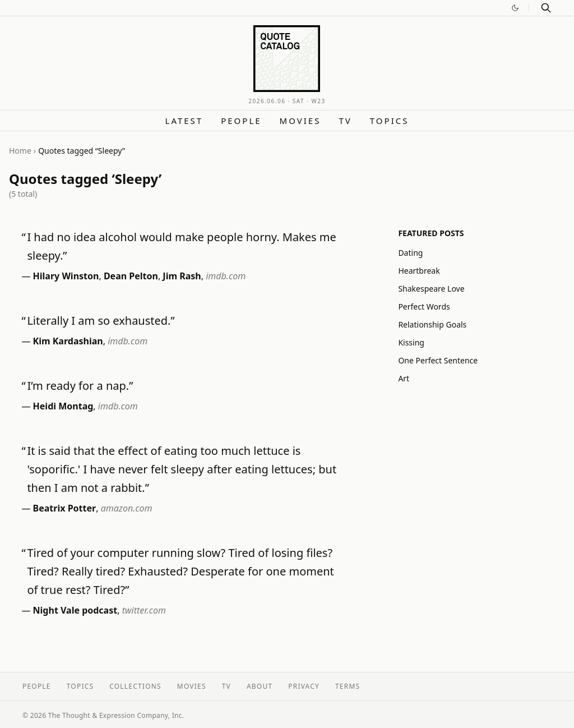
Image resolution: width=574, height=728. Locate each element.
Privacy (304, 686)
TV (345, 120)
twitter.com (144, 610)
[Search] (546, 7)
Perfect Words (424, 306)
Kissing (411, 342)
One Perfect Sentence (438, 360)
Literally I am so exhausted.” (100, 320)
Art (403, 378)
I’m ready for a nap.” (80, 385)
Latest (184, 120)
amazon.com (126, 508)
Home (20, 150)
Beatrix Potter (64, 508)
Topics (389, 120)
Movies (300, 120)
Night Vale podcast (75, 610)
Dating (410, 252)
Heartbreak (418, 270)
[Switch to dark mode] (515, 8)
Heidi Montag (63, 406)
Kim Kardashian (68, 341)
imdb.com (226, 276)
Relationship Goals (432, 324)
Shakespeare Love (431, 288)
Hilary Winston (66, 276)
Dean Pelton (131, 276)
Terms (347, 686)
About (259, 686)
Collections (135, 686)
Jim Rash (182, 276)
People (241, 120)
